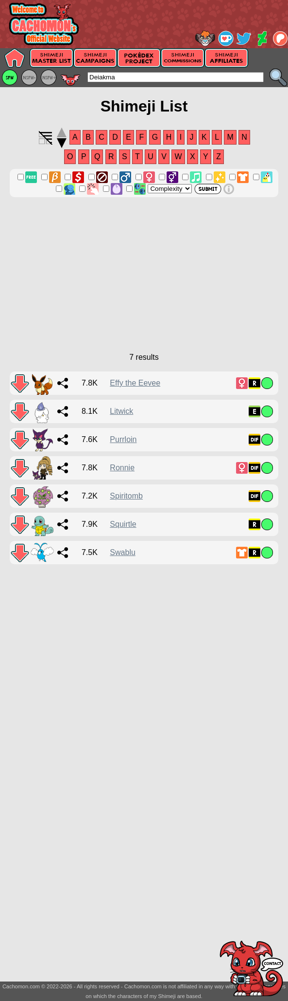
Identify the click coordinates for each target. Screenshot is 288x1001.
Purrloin (123, 439)
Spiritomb (126, 496)
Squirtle (123, 524)
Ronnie (122, 467)
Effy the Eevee (135, 383)
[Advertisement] (144, 280)
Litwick (121, 411)
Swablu (122, 552)
